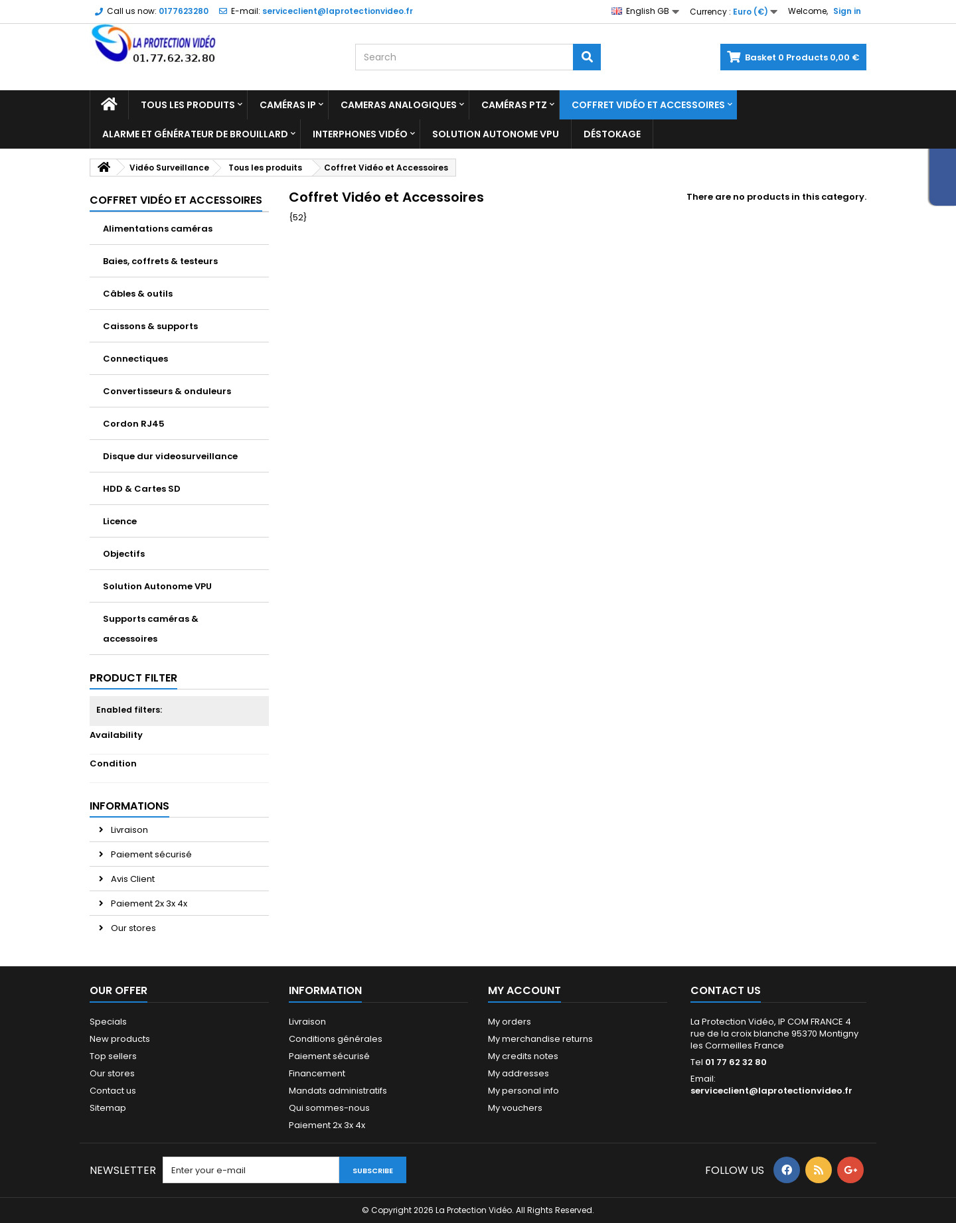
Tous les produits (188, 104)
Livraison (128, 830)
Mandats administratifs (338, 1090)
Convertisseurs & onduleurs (167, 391)
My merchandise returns (540, 1039)
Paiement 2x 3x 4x (148, 903)
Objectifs (124, 553)
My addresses (518, 1073)
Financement (317, 1073)
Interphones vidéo (360, 134)
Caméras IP (288, 104)
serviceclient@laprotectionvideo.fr (771, 1090)
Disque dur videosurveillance (170, 456)
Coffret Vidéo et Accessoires (648, 104)
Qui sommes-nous (329, 1108)
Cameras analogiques (399, 104)
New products (120, 1039)
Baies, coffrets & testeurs (160, 261)
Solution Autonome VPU (495, 134)
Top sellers (113, 1056)
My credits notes (523, 1056)
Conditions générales (335, 1039)
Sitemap (108, 1108)
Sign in (847, 11)
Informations (129, 806)
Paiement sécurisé (150, 854)
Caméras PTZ (514, 104)
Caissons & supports (150, 326)
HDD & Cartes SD (142, 488)
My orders (509, 1021)
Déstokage (612, 134)
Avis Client (132, 879)
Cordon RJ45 (134, 423)
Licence (120, 521)
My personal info (523, 1090)
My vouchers (515, 1108)
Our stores (132, 928)
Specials (108, 1021)
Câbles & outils (138, 293)
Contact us (113, 1090)
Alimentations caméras (157, 228)
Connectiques (135, 358)
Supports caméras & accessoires (151, 628)
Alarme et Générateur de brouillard (195, 134)
